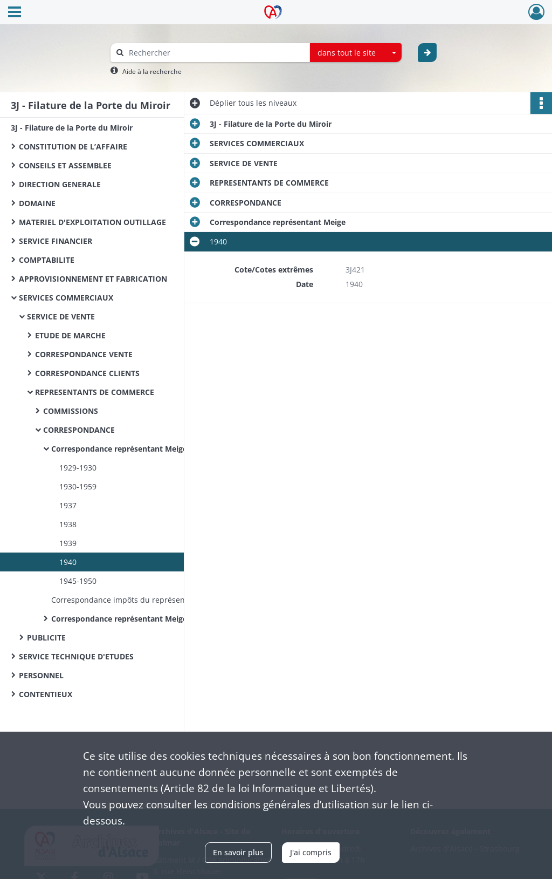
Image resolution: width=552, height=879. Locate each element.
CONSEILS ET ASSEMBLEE (65, 165)
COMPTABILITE (46, 260)
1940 (68, 562)
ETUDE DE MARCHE (70, 335)
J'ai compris (311, 852)
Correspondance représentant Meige (119, 449)
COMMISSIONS (70, 411)
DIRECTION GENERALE (60, 184)
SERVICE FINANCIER (55, 241)
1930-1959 (77, 486)
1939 (68, 543)
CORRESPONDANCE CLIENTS (87, 373)
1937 (68, 505)
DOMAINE (37, 203)
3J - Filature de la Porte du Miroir (72, 127)
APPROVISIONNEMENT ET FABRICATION (93, 279)
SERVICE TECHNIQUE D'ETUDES (76, 656)
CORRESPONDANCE (79, 430)
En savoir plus (238, 852)
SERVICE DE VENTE (61, 316)
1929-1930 (77, 467)
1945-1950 (77, 581)
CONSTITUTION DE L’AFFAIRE (73, 146)
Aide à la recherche (152, 71)
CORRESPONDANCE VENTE (84, 354)
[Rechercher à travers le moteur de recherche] (215, 52)
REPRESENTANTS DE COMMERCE (94, 392)
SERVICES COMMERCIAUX (66, 297)
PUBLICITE (46, 637)
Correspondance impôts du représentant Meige (137, 600)
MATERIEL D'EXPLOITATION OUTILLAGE (92, 222)
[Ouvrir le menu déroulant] (14, 12)
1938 (68, 524)
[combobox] (356, 53)
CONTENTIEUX (45, 694)
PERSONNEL (41, 675)
